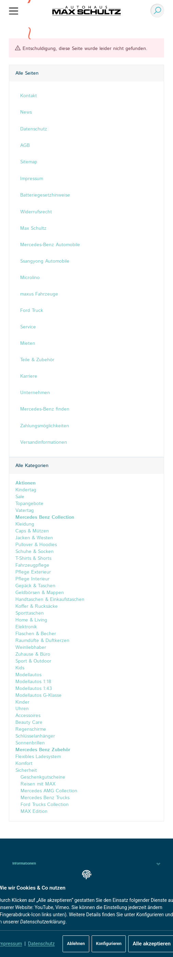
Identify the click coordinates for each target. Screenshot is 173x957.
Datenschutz (41, 943)
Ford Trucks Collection (44, 805)
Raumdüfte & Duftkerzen (42, 640)
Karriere (28, 376)
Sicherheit (26, 770)
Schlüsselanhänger (35, 736)
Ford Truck (31, 310)
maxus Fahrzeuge (39, 294)
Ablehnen (76, 943)
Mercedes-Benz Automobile (50, 244)
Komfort (23, 763)
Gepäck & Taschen (35, 585)
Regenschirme (30, 729)
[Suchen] (155, 10)
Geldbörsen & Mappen (39, 592)
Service (28, 327)
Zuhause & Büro (32, 654)
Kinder (22, 702)
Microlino (30, 277)
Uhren (22, 709)
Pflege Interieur (32, 579)
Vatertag (24, 510)
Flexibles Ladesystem (38, 757)
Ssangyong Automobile (44, 261)
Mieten (27, 343)
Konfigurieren (108, 943)
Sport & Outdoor (33, 661)
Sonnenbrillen (30, 743)
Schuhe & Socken (34, 551)
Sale (19, 496)
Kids (19, 668)
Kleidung (24, 524)
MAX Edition (33, 811)
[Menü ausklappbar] (13, 11)
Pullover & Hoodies (36, 544)
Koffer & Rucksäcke (36, 606)
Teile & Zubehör (37, 359)
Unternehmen (35, 392)
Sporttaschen (29, 613)
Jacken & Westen (34, 537)
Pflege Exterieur (33, 572)
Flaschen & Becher (35, 633)
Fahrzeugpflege (32, 565)
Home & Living (31, 620)
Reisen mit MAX (37, 784)
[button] (86, 863)
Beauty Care (28, 722)
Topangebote (29, 503)
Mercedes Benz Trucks (44, 798)
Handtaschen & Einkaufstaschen (49, 599)
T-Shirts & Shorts (33, 558)
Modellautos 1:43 (33, 688)
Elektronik (26, 627)
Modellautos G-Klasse (38, 695)
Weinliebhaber (30, 647)
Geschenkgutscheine (42, 777)
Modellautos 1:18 (33, 681)
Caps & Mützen (32, 531)
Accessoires (27, 716)
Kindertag (25, 490)
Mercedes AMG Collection (48, 791)
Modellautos (28, 674)
